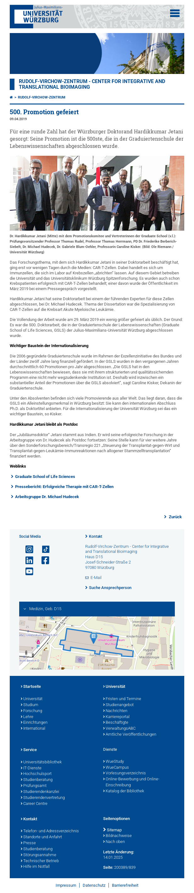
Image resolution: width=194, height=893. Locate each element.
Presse (28, 843)
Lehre (27, 717)
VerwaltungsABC (119, 729)
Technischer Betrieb (40, 861)
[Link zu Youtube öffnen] (26, 571)
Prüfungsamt (34, 786)
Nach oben (114, 842)
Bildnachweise (117, 836)
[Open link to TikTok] (42, 549)
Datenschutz (94, 885)
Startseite (31, 687)
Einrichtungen (34, 723)
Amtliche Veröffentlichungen (129, 735)
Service (29, 750)
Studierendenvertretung (43, 798)
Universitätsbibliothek (41, 762)
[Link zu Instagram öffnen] (26, 549)
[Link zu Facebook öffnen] (42, 560)
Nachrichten (115, 711)
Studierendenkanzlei (40, 792)
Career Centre (34, 804)
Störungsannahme (38, 855)
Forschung (31, 711)
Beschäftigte (115, 723)
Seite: (108, 867)
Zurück (175, 516)
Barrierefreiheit (125, 885)
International (33, 729)
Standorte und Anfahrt (41, 837)
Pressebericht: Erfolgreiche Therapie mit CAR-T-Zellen (64, 486)
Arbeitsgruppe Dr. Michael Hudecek (47, 496)
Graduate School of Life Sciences (45, 476)
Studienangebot (118, 705)
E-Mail (96, 577)
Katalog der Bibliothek (123, 791)
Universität (31, 699)
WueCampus (116, 768)
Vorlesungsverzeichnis (124, 773)
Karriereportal (116, 717)
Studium (29, 705)
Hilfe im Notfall (35, 867)
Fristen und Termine (122, 699)
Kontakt (95, 536)
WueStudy (113, 762)
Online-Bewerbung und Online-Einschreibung (131, 782)
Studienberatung (37, 780)
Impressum (66, 885)
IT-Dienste (31, 768)
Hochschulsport (36, 774)
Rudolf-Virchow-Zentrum (41, 97)
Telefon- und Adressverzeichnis (50, 831)
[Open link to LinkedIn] (26, 560)
